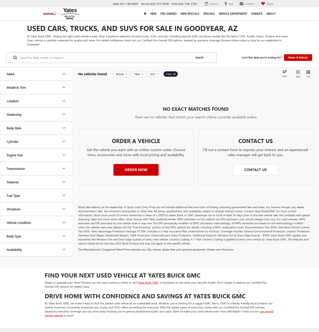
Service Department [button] (233, 14)
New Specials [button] (190, 14)
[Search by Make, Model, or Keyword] (105, 58)
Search (199, 57)
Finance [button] (256, 14)
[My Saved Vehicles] (267, 4)
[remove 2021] (154, 74)
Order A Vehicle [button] (298, 57)
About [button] (270, 14)
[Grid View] (297, 74)
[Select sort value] (285, 74)
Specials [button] (209, 14)
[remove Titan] (138, 74)
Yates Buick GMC (148, 282)
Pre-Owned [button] (168, 14)
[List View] (308, 74)
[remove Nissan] (121, 74)
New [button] (153, 14)
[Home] (145, 13)
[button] (136, 170)
